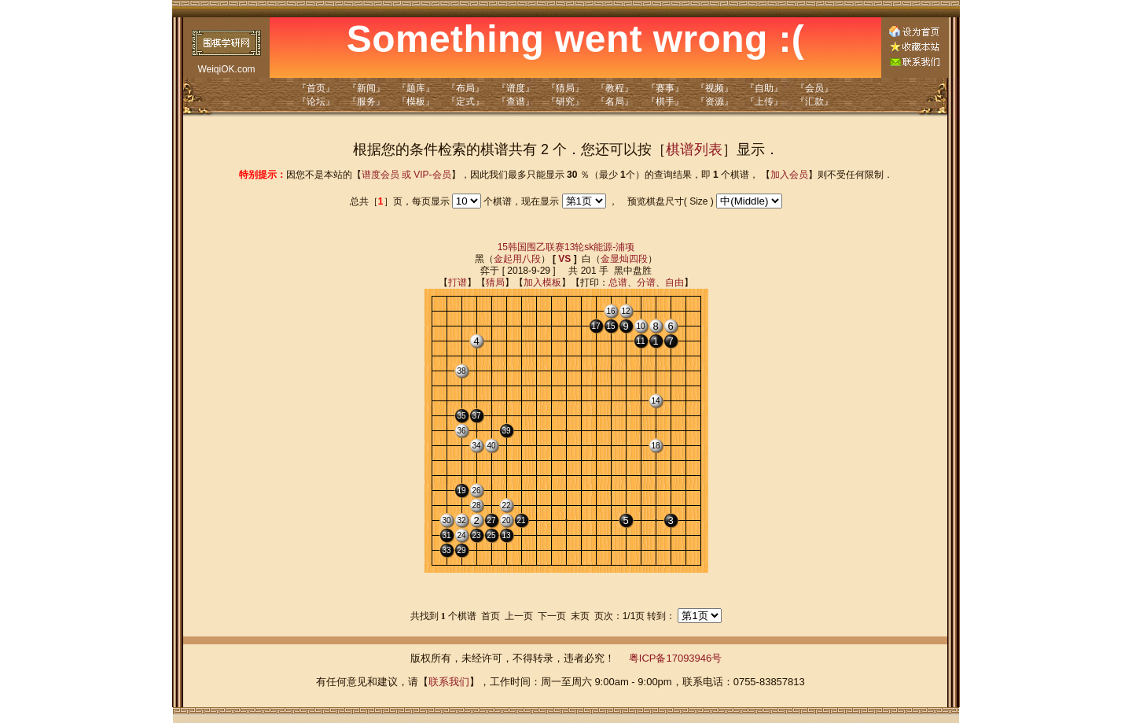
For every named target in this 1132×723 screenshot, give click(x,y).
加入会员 (789, 174)
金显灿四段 (624, 258)
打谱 (457, 282)
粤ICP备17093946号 (675, 658)
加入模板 (542, 282)
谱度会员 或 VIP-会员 (406, 174)
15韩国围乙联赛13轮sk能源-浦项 (566, 247)
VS (564, 258)
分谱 (646, 282)
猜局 (495, 282)
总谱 (617, 282)
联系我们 (448, 682)
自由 (674, 282)
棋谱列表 (694, 149)
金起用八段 (517, 258)
